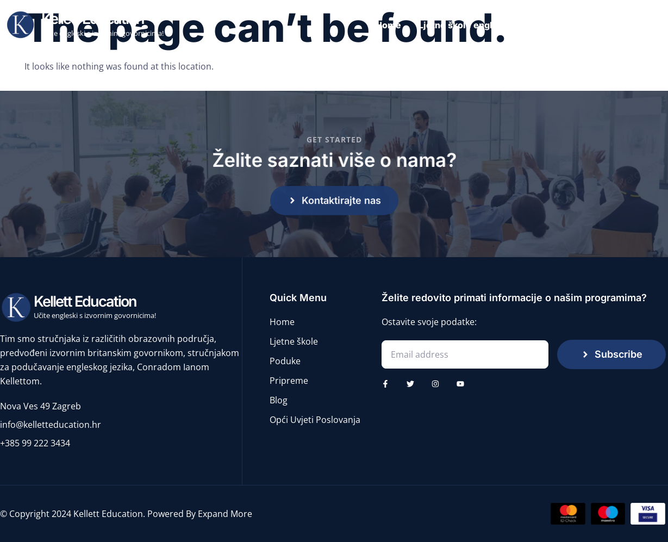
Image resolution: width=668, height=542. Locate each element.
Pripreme (605, 25)
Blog (653, 25)
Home (388, 25)
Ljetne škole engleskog (469, 25)
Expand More (225, 514)
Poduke (552, 25)
